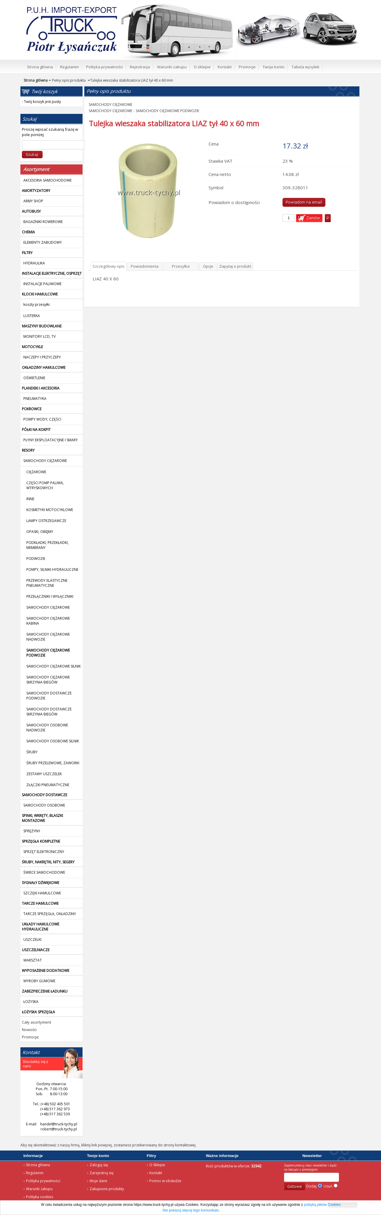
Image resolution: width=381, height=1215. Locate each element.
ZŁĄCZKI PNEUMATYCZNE (47, 784)
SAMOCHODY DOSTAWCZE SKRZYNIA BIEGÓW (49, 712)
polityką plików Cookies (322, 1205)
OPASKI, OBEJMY (39, 531)
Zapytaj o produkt (235, 266)
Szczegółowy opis (109, 266)
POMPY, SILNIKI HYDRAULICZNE (52, 569)
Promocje (30, 1037)
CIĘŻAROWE (36, 471)
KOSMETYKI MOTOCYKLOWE (49, 509)
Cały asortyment (36, 1022)
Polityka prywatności (43, 1180)
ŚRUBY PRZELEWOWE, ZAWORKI (52, 762)
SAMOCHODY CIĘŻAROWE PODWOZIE (167, 110)
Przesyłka (181, 266)
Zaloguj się (99, 1164)
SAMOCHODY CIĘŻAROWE (48, 607)
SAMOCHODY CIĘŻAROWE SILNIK (53, 666)
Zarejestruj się (102, 1172)
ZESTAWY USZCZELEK (44, 773)
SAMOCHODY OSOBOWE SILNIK (52, 741)
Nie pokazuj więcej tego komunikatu (191, 1210)
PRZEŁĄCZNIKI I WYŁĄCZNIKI (49, 596)
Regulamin (34, 1172)
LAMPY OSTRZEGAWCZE (46, 520)
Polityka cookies (39, 1196)
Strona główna (63, 7)
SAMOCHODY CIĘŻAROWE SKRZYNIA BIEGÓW (48, 680)
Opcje (208, 266)
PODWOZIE (35, 558)
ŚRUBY (32, 751)
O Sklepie (157, 1164)
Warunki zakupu (39, 1188)
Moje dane (98, 1180)
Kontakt (155, 1172)
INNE (30, 498)
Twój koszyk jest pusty (312, 4)
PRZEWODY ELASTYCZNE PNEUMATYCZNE (46, 583)
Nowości (29, 1029)
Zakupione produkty (107, 1188)
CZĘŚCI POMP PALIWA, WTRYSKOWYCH (45, 485)
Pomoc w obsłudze (165, 1180)
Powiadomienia (145, 266)
